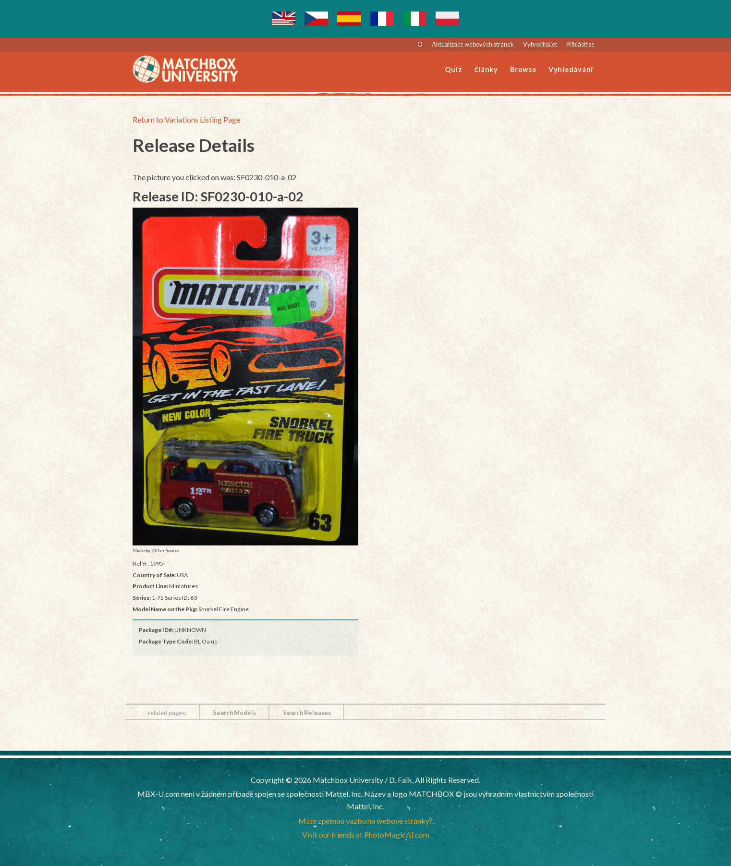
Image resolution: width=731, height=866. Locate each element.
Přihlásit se (580, 44)
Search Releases (307, 713)
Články (486, 69)
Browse (523, 69)
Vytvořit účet (540, 44)
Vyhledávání (570, 69)
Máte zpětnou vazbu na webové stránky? (365, 820)
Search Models (234, 713)
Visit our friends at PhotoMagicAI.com (365, 834)
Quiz (453, 69)
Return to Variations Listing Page (186, 119)
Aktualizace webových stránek (473, 44)
